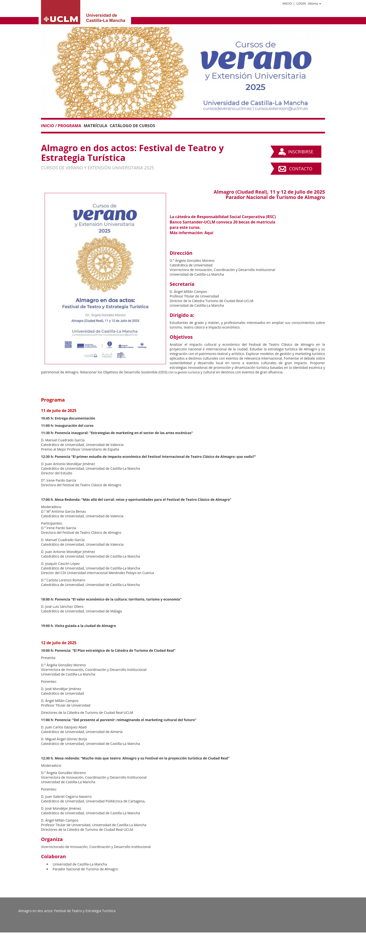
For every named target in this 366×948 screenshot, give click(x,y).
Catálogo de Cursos (132, 125)
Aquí (208, 232)
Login (301, 3)
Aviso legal (137, 944)
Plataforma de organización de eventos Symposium (186, 944)
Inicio (286, 3)
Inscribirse (300, 152)
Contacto (300, 169)
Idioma (314, 3)
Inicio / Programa (61, 125)
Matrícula (95, 125)
